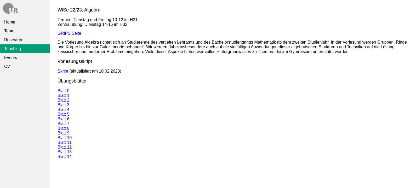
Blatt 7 (63, 123)
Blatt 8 (63, 128)
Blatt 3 (63, 105)
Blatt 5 (63, 114)
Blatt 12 (65, 147)
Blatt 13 (65, 152)
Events (10, 57)
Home (9, 22)
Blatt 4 (63, 109)
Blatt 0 (63, 91)
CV (7, 66)
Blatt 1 (63, 95)
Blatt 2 (63, 100)
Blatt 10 (65, 138)
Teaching (12, 48)
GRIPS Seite (69, 33)
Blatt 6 (63, 119)
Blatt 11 (65, 142)
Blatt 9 (63, 133)
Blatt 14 (65, 156)
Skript (63, 71)
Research (13, 40)
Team (9, 31)
